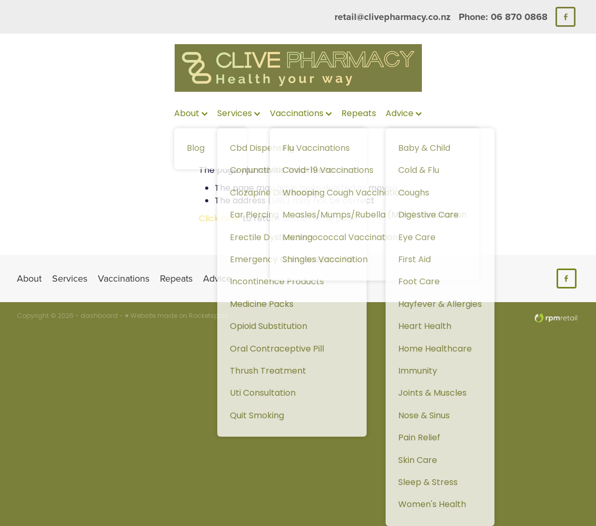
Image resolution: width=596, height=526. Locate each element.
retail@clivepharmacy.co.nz (393, 17)
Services (238, 114)
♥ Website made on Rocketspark (176, 316)
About (191, 114)
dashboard (99, 316)
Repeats (358, 114)
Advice (404, 114)
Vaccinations (301, 114)
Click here (219, 219)
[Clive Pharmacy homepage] (297, 68)
